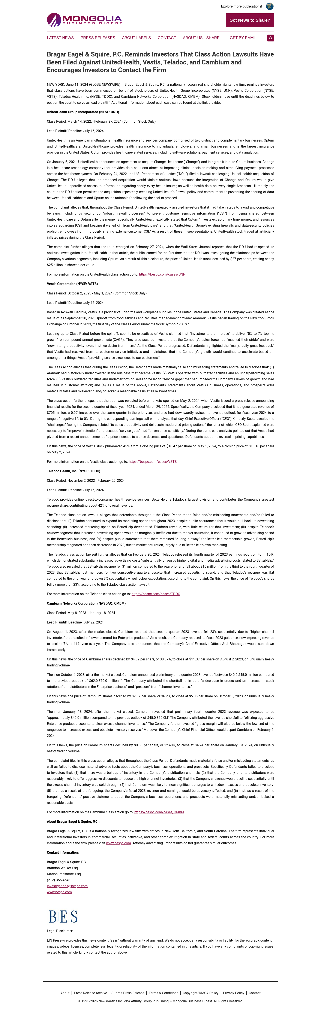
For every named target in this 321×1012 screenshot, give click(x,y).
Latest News (60, 38)
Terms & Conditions (163, 993)
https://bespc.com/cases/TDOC (156, 594)
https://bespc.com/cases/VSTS (153, 462)
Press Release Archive (90, 993)
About (64, 993)
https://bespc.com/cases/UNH (162, 274)
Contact (167, 38)
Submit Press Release (127, 993)
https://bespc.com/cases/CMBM (159, 812)
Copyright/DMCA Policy (201, 993)
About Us (193, 38)
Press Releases (98, 38)
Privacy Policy (233, 993)
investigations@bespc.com (67, 886)
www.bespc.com (118, 843)
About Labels (136, 38)
